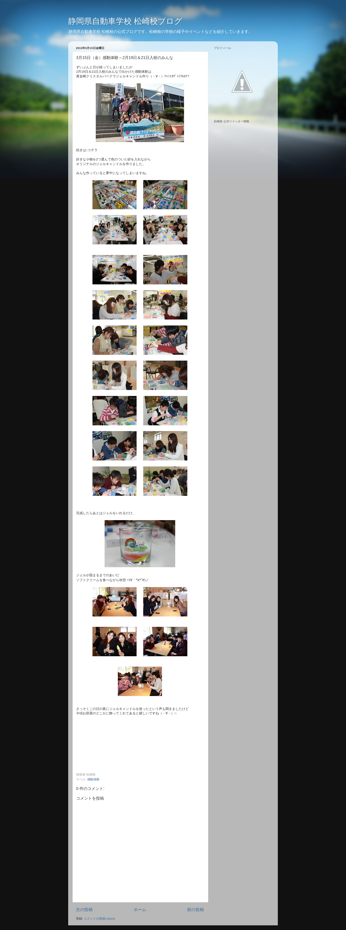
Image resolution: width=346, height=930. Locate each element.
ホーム (140, 909)
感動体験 (93, 779)
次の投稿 (84, 909)
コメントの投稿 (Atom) (99, 918)
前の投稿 (195, 909)
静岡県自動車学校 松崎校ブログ (125, 21)
